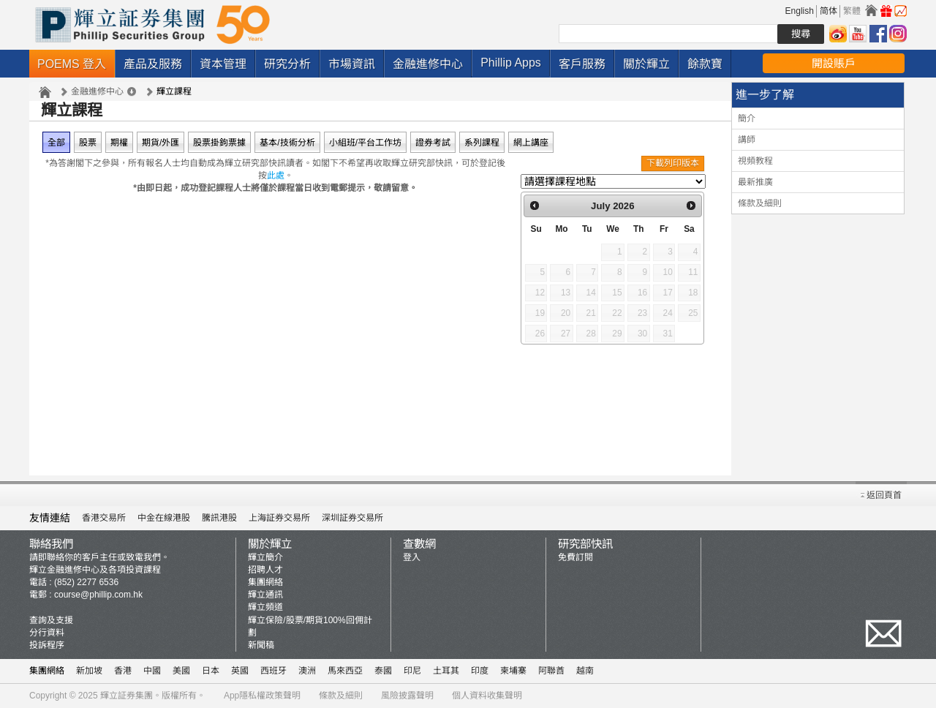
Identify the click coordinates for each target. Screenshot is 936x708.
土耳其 (446, 671)
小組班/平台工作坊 (365, 143)
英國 (240, 671)
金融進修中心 (428, 64)
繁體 (852, 11)
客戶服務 (582, 64)
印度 (479, 671)
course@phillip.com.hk (98, 595)
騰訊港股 (219, 518)
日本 (210, 671)
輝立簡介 (265, 557)
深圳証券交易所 (352, 518)
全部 (56, 143)
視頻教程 (755, 161)
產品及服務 (153, 64)
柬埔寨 (513, 671)
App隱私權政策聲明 (262, 695)
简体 (828, 11)
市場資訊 (351, 64)
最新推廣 (755, 182)
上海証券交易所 (279, 518)
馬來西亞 (345, 671)
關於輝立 (646, 64)
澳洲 (307, 671)
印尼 (412, 671)
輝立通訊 (265, 595)
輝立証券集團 (126, 695)
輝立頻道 (265, 607)
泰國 (383, 671)
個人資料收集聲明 (487, 695)
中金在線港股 (163, 518)
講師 (746, 140)
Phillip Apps (510, 62)
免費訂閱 (575, 557)
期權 (119, 143)
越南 (585, 671)
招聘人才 (265, 570)
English (799, 11)
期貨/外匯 (160, 143)
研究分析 (287, 64)
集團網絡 (265, 582)
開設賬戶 (834, 63)
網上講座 (530, 143)
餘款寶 (704, 64)
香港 (123, 671)
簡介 (746, 118)
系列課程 (481, 143)
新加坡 (89, 671)
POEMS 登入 (71, 64)
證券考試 (432, 143)
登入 (411, 557)
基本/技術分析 (287, 143)
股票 (88, 143)
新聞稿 (261, 645)
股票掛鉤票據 (219, 143)
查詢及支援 (51, 620)
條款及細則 (760, 203)
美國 (181, 671)
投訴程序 (46, 645)
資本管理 (223, 64)
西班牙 (273, 671)
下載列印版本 (672, 163)
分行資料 (46, 633)
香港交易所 (104, 518)
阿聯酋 (551, 671)
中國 (152, 671)
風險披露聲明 (407, 695)
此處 (275, 175)
